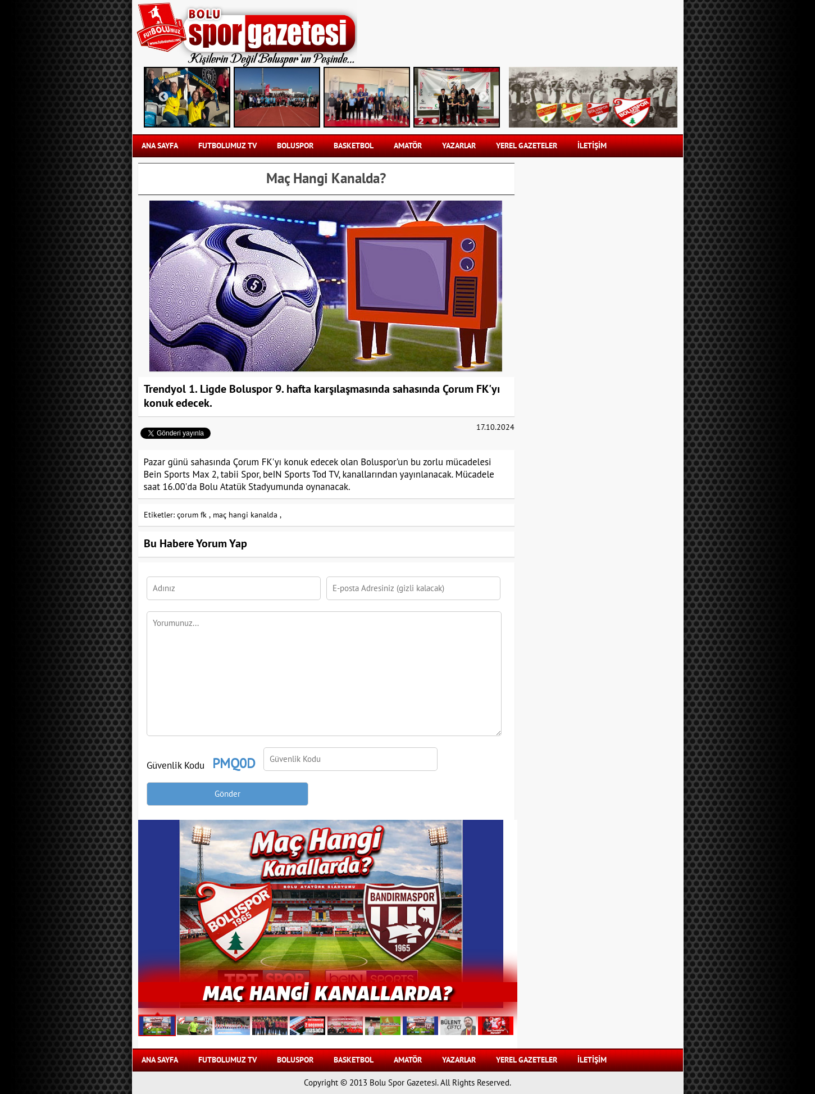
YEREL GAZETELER (526, 146)
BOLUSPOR (295, 146)
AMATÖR (408, 146)
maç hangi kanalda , (247, 515)
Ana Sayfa (160, 146)
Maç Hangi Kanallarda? (327, 992)
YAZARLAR (459, 146)
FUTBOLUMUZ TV (227, 146)
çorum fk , (194, 515)
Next (483, 97)
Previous (163, 97)
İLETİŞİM (592, 146)
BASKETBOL (354, 146)
